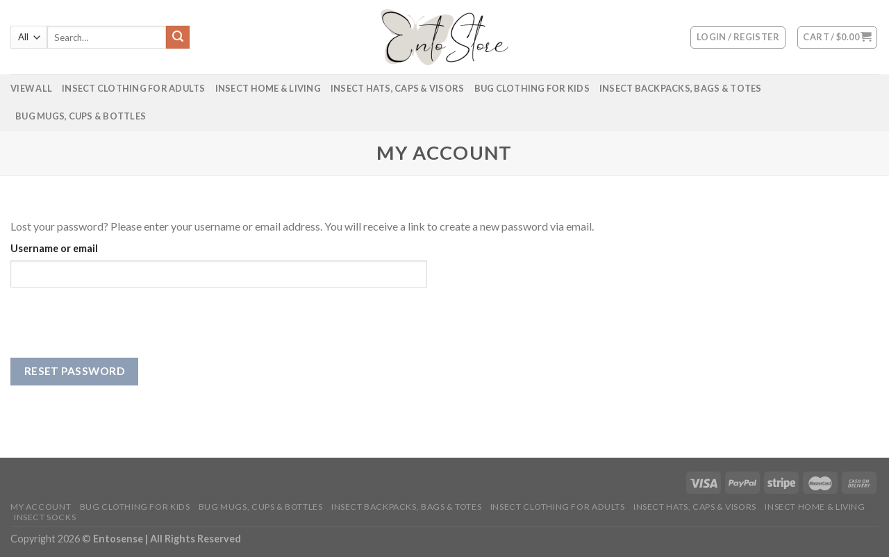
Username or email (54, 248)
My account (40, 506)
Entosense (119, 538)
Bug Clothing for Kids (532, 88)
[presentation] (116, 331)
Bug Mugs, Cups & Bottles (80, 116)
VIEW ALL (31, 88)
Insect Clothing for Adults (134, 88)
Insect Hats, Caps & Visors (398, 88)
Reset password (74, 371)
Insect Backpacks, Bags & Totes (680, 88)
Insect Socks (45, 517)
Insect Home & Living (268, 88)
